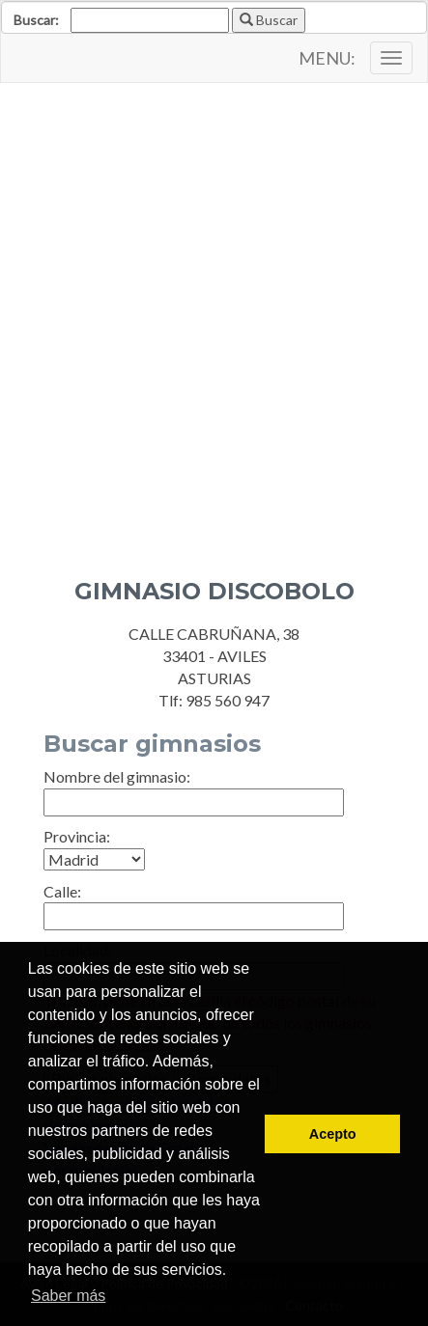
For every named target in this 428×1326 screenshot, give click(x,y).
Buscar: (36, 20)
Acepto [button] (333, 1134)
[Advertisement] (214, 316)
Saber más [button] (68, 1295)
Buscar (269, 20)
